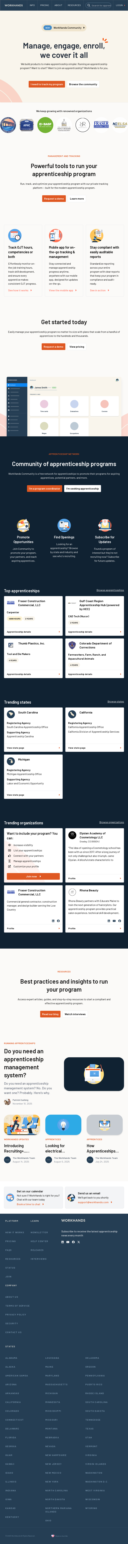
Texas (89, 1428)
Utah (88, 1437)
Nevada (50, 1446)
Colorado (12, 1410)
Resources (13, 1258)
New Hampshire (55, 1455)
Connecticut (14, 1419)
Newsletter (39, 1232)
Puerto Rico (93, 1384)
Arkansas (12, 1393)
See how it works (20, 290)
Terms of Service (17, 1305)
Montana (51, 1428)
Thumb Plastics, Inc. (31, 643)
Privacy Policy (15, 1314)
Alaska (10, 1366)
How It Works (14, 1232)
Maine (49, 1366)
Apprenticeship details (33, 631)
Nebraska (52, 1437)
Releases (37, 1250)
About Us (11, 1296)
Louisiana (52, 1357)
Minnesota (52, 1402)
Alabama (11, 1357)
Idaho (9, 1472)
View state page (33, 747)
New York (51, 1481)
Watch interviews (75, 1014)
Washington (93, 1472)
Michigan (24, 759)
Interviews (39, 1258)
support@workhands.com (95, 1202)
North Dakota (55, 1499)
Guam (8, 1455)
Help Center (39, 1241)
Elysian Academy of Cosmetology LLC (93, 835)
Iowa (8, 1499)
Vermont (91, 1446)
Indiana (10, 1490)
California (86, 712)
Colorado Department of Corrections (96, 645)
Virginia (91, 1455)
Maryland (52, 1375)
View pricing (77, 346)
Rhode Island (94, 1393)
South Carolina (28, 712)
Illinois (10, 1481)
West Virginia (95, 1490)
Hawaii (9, 1463)
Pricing (10, 1241)
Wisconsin (92, 1499)
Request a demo (54, 198)
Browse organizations (111, 822)
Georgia (10, 1446)
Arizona (11, 1384)
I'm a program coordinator (44, 488)
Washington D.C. (96, 1481)
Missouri (51, 1419)
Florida (10, 1437)
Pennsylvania (95, 1375)
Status (10, 1267)
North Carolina (56, 1490)
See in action (99, 290)
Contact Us (13, 1332)
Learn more (77, 198)
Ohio (48, 1520)
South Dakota (95, 1410)
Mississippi (53, 1410)
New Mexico (53, 1472)
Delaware (12, 1428)
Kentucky (12, 1516)
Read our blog (50, 1014)
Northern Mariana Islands (58, 1510)
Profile (94, 878)
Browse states (116, 701)
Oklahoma (92, 1357)
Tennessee (93, 1419)
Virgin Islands (95, 1463)
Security (11, 1323)
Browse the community (83, 84)
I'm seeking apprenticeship (82, 488)
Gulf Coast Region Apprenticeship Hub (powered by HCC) (99, 605)
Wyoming (91, 1508)
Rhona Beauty (89, 890)
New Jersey (53, 1463)
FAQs (8, 1250)
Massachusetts (56, 1384)
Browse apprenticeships (110, 590)
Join (8, 1276)
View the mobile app (62, 290)
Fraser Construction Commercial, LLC (31, 603)
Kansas (10, 1508)
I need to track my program (47, 84)
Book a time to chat (30, 1204)
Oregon (90, 1366)
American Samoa (16, 1375)
